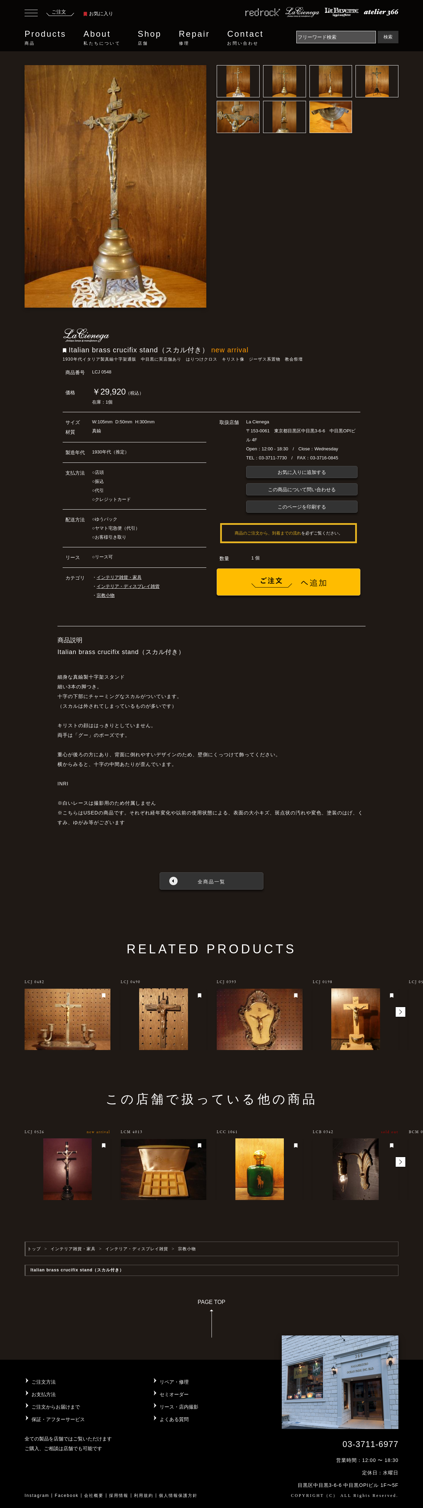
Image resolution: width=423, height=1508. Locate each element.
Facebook (67, 1495)
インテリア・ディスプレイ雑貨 (128, 586)
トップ (34, 1248)
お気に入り (98, 13)
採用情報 (118, 1495)
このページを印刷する (302, 507)
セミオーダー (174, 1394)
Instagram (37, 1495)
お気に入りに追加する (302, 472)
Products (45, 37)
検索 (388, 36)
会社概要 (94, 1495)
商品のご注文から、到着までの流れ (268, 533)
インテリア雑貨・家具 (119, 577)
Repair (194, 37)
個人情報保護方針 (178, 1495)
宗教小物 (106, 595)
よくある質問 (174, 1419)
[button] (400, 1012)
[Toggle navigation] (31, 14)
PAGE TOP (211, 1320)
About (101, 37)
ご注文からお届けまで (56, 1407)
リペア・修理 (174, 1382)
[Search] (336, 37)
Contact (245, 37)
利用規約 (143, 1495)
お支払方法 (44, 1394)
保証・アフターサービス (58, 1419)
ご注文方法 (44, 1382)
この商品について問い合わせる (302, 489)
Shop (150, 37)
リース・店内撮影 (179, 1407)
